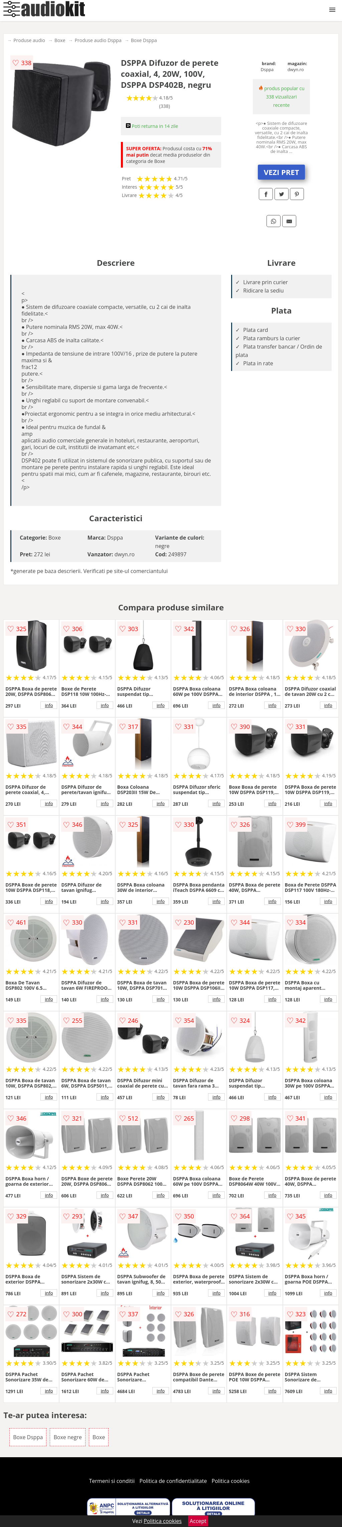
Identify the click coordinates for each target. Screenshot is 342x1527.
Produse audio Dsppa (98, 40)
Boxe (59, 40)
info (49, 705)
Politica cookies (231, 1481)
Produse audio (29, 40)
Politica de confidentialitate (173, 1481)
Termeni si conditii (112, 1481)
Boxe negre (67, 1437)
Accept (198, 1521)
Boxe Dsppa (144, 40)
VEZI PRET (281, 172)
